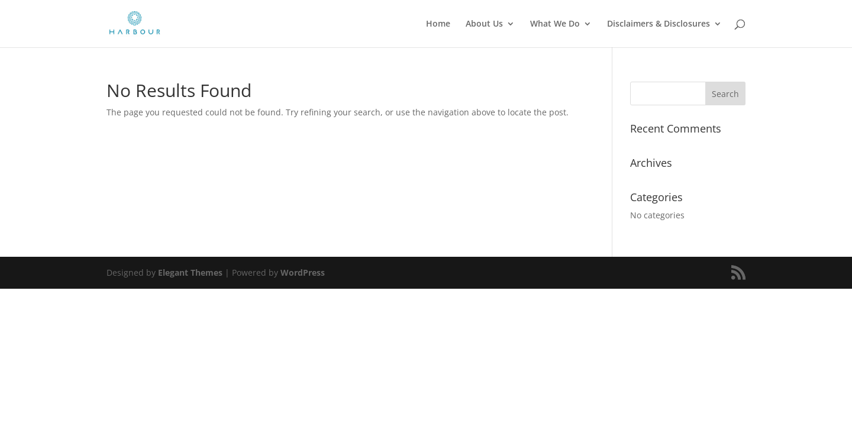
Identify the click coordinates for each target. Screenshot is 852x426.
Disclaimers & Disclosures (658, 24)
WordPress (302, 272)
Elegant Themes (190, 272)
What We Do (555, 24)
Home (438, 24)
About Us (484, 24)
